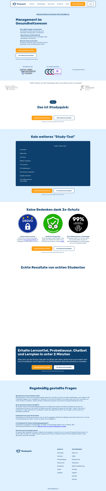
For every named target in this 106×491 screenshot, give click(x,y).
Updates (59, 472)
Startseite (60, 453)
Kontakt (74, 476)
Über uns (75, 453)
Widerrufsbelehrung (78, 466)
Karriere (74, 479)
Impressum (75, 463)
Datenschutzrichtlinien (30, 240)
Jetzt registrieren (78, 4)
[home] (19, 4)
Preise (67, 4)
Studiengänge (41, 4)
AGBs (62, 241)
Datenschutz (76, 459)
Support (74, 472)
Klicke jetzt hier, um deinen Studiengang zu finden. (52, 426)
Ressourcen (51, 4)
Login (90, 4)
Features (32, 4)
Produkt (74, 469)
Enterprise (60, 4)
